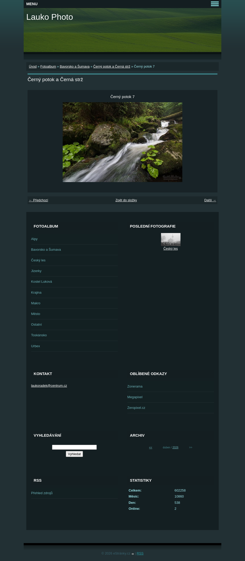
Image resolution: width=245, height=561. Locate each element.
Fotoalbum (48, 66)
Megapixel (135, 397)
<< (150, 447)
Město (35, 314)
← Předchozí (38, 200)
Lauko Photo (49, 17)
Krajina (36, 292)
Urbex (35, 346)
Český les (38, 260)
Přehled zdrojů (42, 493)
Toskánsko (39, 335)
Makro (36, 303)
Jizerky (36, 271)
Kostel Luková (41, 281)
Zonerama (135, 386)
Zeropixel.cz (136, 408)
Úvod (33, 66)
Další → (210, 200)
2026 (175, 447)
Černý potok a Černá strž (111, 66)
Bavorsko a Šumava (75, 66)
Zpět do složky (126, 200)
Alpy (34, 239)
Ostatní (36, 324)
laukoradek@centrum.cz (49, 386)
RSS (140, 553)
